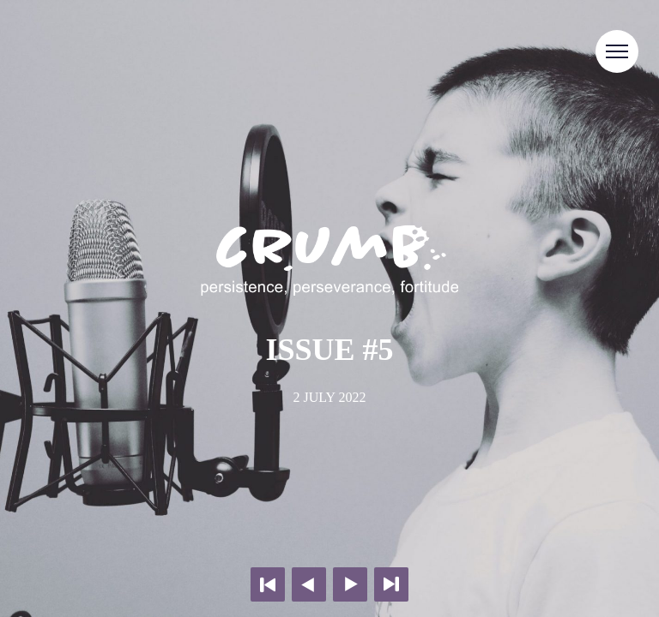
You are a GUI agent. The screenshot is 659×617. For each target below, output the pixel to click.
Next (350, 584)
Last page (391, 584)
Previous (309, 584)
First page (268, 584)
